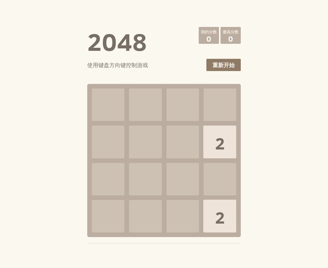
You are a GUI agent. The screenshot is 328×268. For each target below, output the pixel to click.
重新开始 (224, 65)
